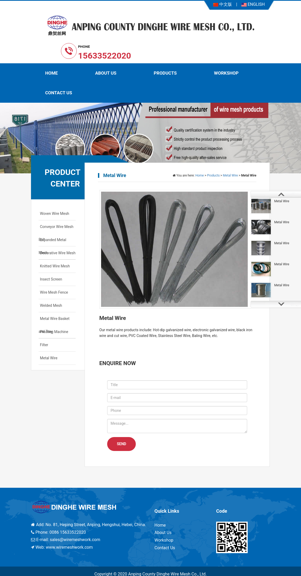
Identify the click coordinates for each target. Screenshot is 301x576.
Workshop (226, 73)
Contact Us (58, 92)
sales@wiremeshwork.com (75, 539)
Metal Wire (230, 175)
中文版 (222, 4)
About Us (105, 73)
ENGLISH (253, 4)
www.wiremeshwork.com (69, 547)
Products (165, 73)
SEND (121, 444)
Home (51, 73)
